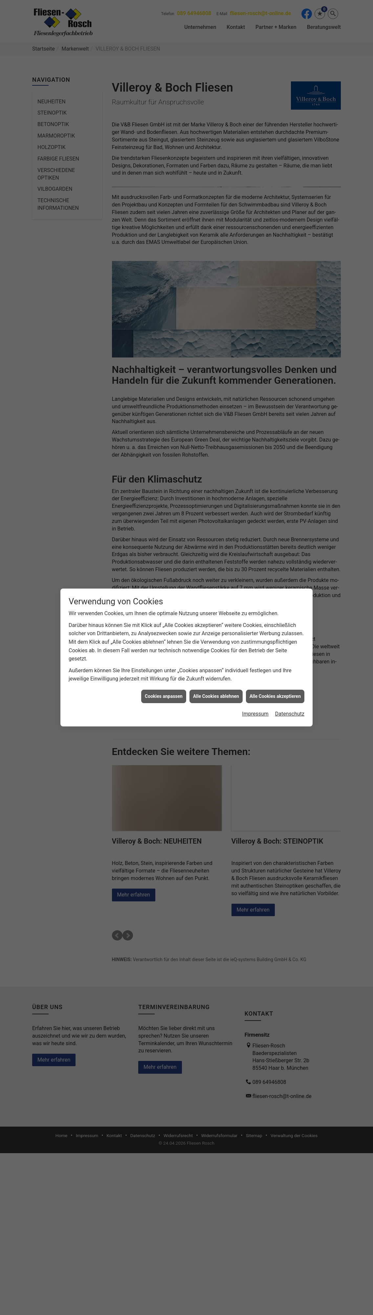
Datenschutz (289, 705)
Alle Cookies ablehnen (216, 687)
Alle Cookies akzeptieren (275, 687)
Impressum (255, 705)
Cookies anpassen (164, 687)
